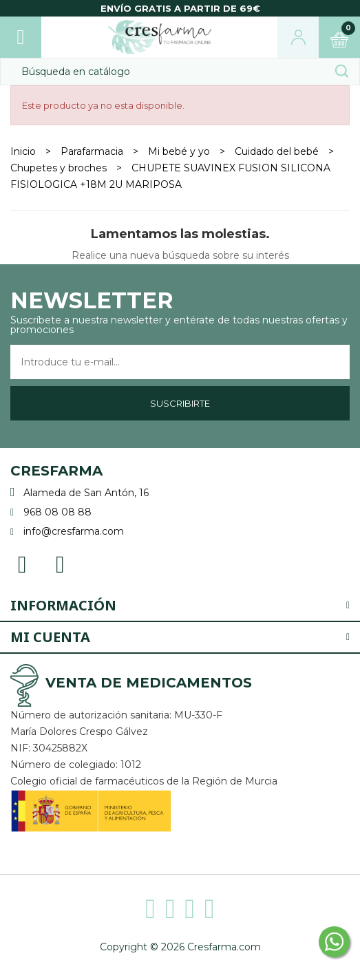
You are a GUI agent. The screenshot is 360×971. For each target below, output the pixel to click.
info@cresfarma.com (73, 531)
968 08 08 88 (57, 512)
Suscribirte (180, 403)
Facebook (22, 563)
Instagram (60, 563)
